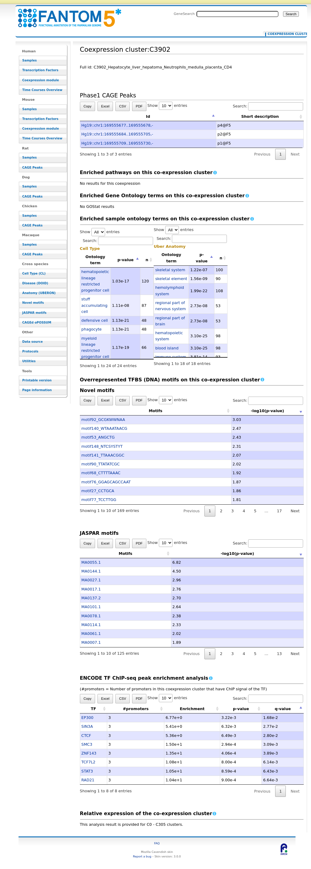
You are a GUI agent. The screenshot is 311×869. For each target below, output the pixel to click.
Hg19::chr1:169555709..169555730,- (117, 143)
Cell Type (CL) (34, 273)
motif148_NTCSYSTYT (102, 446)
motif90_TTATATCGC (100, 464)
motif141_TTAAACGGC (103, 455)
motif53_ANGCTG (98, 437)
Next (295, 154)
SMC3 (86, 744)
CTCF (86, 735)
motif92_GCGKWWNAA (103, 419)
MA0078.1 (91, 616)
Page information (37, 390)
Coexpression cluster (283, 34)
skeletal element (171, 278)
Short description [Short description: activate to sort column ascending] (260, 116)
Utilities (29, 361)
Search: (268, 106)
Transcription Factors (40, 70)
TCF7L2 (88, 762)
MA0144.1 (91, 571)
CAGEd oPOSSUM (36, 322)
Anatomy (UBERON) (39, 293)
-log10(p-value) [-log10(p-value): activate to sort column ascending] (237, 410)
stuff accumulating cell (94, 305)
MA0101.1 (91, 606)
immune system (170, 357)
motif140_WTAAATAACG (104, 428)
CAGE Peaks (32, 167)
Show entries (167, 105)
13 (279, 653)
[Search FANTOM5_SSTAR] (238, 14)
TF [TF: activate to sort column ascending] (93, 708)
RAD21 (87, 780)
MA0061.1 (91, 633)
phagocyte (91, 329)
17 (279, 511)
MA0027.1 (91, 580)
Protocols (30, 351)
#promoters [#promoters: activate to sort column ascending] (136, 708)
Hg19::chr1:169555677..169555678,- (117, 125)
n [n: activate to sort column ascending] (146, 260)
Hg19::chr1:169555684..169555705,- (117, 134)
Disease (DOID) (35, 283)
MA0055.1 (91, 562)
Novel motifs (33, 302)
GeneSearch (184, 14)
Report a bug (142, 856)
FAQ (157, 843)
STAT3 (87, 771)
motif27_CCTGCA (97, 491)
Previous (262, 154)
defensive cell (94, 320)
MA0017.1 (91, 589)
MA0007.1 (91, 642)
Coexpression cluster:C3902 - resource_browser (66, 14)
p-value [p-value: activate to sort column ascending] (241, 708)
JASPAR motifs (34, 312)
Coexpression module (40, 80)
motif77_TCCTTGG (98, 499)
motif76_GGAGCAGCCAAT (106, 482)
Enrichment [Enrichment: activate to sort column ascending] (192, 708)
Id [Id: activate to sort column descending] (148, 116)
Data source (32, 341)
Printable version (37, 380)
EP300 (87, 717)
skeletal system (170, 270)
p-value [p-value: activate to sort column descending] (126, 260)
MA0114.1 (91, 624)
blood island (167, 348)
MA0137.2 (91, 598)
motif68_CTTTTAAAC (101, 473)
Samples (29, 60)
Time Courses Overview (42, 90)
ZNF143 (89, 753)
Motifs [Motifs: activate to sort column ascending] (125, 410)
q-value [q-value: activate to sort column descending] (283, 708)
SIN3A (87, 726)
